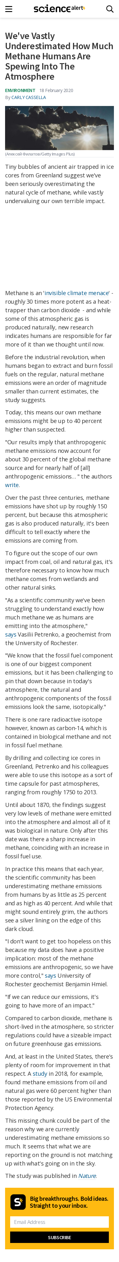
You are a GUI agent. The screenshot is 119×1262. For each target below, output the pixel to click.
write (12, 485)
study (40, 1073)
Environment (20, 90)
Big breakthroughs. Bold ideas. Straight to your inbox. (69, 1202)
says (10, 634)
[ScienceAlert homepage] (59, 9)
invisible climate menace (76, 293)
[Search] (110, 9)
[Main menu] (10, 9)
